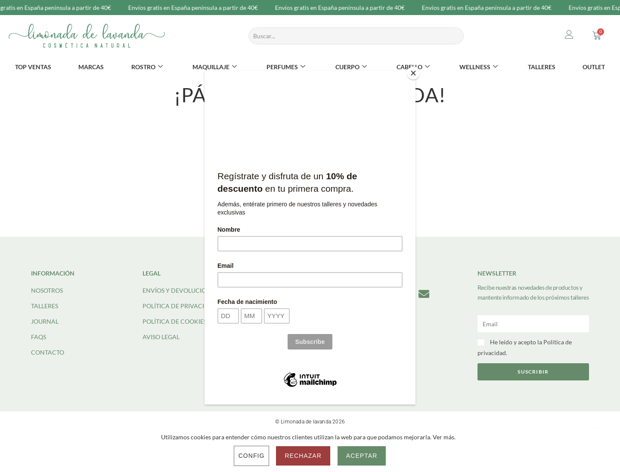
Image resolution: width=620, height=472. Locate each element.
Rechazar (303, 455)
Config (252, 455)
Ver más (443, 437)
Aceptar (361, 455)
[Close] (413, 73)
